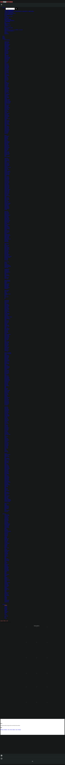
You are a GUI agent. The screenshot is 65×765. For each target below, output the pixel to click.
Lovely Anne (6, 442)
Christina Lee (6, 204)
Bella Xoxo (6, 138)
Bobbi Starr (6, 144)
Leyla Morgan (6, 427)
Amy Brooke (6, 94)
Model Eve (6, 497)
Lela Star (5, 421)
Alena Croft (6, 56)
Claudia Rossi (6, 208)
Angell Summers (7, 103)
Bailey (5, 135)
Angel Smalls (6, 97)
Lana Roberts (6, 410)
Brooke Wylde (6, 152)
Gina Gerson (6, 274)
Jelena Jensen (6, 317)
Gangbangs (6, 553)
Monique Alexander (7, 500)
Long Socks (6, 584)
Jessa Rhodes (6, 329)
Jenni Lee (6, 323)
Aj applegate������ (9, 10)
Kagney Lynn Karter (7, 353)
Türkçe (5, 610)
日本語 (5, 612)
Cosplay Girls (6, 527)
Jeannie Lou (6, 315)
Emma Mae (6, 252)
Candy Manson (6, 162)
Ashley (5, 119)
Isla (5, 295)
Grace (5, 276)
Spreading (6, 588)
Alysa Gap (6, 84)
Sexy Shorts (6, 567)
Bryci (5, 155)
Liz (5, 435)
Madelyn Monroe (7, 454)
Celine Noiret (6, 184)
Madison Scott (6, 456)
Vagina (5, 591)
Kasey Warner (6, 360)
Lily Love (6, 430)
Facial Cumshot (7, 524)
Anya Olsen (6, 111)
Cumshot (5, 542)
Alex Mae (6, 61)
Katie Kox (6, 365)
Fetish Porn (6, 540)
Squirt (5, 596)
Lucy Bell (6, 446)
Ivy (5, 297)
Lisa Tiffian (6, 432)
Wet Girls (6, 593)
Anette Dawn (6, 96)
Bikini (5, 528)
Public (5, 573)
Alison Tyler (6, 79)
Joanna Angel (6, 342)
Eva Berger (6, 258)
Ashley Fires (6, 122)
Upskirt (5, 581)
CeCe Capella (6, 182)
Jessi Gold (6, 331)
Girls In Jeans (6, 560)
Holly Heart (6, 286)
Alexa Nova (6, 64)
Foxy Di (5, 263)
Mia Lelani (6, 482)
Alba (5, 54)
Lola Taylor (6, 438)
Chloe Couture (6, 198)
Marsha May (6, 471)
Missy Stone (6, 496)
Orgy (5, 557)
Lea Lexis (6, 417)
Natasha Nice (6, 507)
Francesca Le (6, 264)
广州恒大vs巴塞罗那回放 (8, 12)
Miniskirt (6, 545)
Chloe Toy (6, 200)
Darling (5, 223)
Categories (4, 513)
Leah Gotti (6, 418)
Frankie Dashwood (7, 266)
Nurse (5, 572)
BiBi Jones (6, 140)
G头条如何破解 (7, 21)
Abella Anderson (7, 44)
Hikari (5, 282)
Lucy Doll (6, 447)
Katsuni (5, 369)
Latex (5, 561)
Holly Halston (6, 285)
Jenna (5, 319)
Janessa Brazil (6, 305)
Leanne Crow (6, 419)
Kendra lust (6, 28)
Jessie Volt (6, 339)
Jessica (5, 333)
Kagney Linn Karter (7, 352)
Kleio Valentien (7, 397)
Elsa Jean (6, 246)
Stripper (5, 597)
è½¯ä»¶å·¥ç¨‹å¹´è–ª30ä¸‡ (8, 16)
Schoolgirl (6, 583)
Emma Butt (6, 249)
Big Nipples (6, 519)
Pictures (19, 729)
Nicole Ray (6, 511)
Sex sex (5, 15)
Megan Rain (6, 475)
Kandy (5, 354)
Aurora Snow (6, 128)
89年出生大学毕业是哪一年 (9, 30)
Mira (5, 491)
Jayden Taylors (6, 314)
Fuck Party (6, 535)
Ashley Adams (6, 120)
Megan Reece (6, 476)
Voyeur (5, 599)
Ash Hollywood (7, 118)
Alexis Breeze (6, 67)
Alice (5, 73)
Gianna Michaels (7, 271)
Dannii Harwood (7, 220)
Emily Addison (6, 247)
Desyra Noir (6, 232)
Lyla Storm (6, 451)
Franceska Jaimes (7, 265)
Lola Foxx (6, 437)
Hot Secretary (6, 595)
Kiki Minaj (6, 388)
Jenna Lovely (6, 320)
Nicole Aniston (6, 510)
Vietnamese (6, 611)
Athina (5, 125)
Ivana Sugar (6, 296)
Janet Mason (6, 307)
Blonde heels (6, 33)
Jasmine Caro (6, 309)
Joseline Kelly (6, 347)
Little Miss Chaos (7, 434)
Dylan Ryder (6, 241)
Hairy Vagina (6, 547)
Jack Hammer (6, 300)
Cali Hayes (6, 158)
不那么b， (6, 24)
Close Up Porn (6, 515)
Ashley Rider (6, 123)
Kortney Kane (6, 399)
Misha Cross (6, 493)
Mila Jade (6, 488)
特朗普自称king (7, 23)
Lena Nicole (6, 423)
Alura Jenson (6, 83)
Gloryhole (6, 554)
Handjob (5, 549)
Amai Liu (6, 86)
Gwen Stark (6, 278)
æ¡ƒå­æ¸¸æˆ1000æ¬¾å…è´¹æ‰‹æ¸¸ (10, 13)
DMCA (4, 620)
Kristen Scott (6, 401)
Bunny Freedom (7, 156)
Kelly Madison (6, 377)
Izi (4, 298)
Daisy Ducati (6, 212)
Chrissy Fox (6, 202)
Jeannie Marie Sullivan (8, 316)
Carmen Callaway (7, 171)
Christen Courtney (7, 203)
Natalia (5, 504)
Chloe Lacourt (6, 199)
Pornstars (4, 38)
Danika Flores (6, 219)
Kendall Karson (7, 379)
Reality (14, 729)
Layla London (6, 415)
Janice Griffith (6, 308)
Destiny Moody (7, 231)
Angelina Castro (7, 99)
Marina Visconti (7, 468)
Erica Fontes (6, 255)
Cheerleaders (6, 526)
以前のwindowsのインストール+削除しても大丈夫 (13, 29)
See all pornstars (7, 39)
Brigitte (5, 150)
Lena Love (6, 422)
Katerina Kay (6, 362)
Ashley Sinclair (7, 124)
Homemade (6, 568)
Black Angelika (7, 141)
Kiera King (6, 384)
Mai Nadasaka (6, 458)
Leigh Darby (6, 420)
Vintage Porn (6, 592)
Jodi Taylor (6, 343)
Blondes (5, 537)
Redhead (5, 575)
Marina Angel (6, 467)
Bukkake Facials (7, 523)
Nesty (5, 509)
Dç (4, 26)
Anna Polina (6, 108)
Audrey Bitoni (6, 126)
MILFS (5, 571)
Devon (5, 233)
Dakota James (6, 213)
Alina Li (5, 76)
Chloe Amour (6, 197)
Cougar (5, 536)
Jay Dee (5, 312)
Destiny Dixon (6, 230)
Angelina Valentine (7, 101)
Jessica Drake (6, 335)
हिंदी (5, 617)
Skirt (11, 729)
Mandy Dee (6, 461)
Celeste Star (6, 183)
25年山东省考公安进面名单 (9, 20)
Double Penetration (7, 531)
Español (5, 609)
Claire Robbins (6, 207)
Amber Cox (6, 89)
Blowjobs (6, 529)
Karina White (6, 357)
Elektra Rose (6, 243)
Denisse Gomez (7, 227)
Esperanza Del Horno (8, 256)
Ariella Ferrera (6, 115)
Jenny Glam (6, 327)
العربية (5, 618)
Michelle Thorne (7, 484)
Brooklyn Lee (6, 154)
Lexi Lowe (6, 426)
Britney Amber (6, 151)
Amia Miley (6, 91)
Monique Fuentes (7, 501)
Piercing (5, 578)
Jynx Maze (6, 350)
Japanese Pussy (6, 559)
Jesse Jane (6, 330)
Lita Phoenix (6, 433)
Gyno (5, 548)
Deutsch (5, 606)
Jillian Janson (6, 341)
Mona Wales (6, 498)
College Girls (6, 514)
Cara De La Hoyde (7, 167)
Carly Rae (6, 168)
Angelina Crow (6, 100)
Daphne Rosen (6, 221)
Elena (5, 244)
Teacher (5, 598)
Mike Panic (6, 486)
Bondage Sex (6, 538)
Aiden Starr (6, 49)
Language (4, 604)
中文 (5, 613)
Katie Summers (7, 366)
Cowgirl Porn (6, 525)
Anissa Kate (6, 105)
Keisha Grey (6, 375)
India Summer (6, 290)
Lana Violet (6, 411)
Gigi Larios (6, 272)
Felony (5, 262)
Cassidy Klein (6, 179)
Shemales (6, 565)
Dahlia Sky (6, 211)
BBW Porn (6, 539)
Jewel (5, 340)
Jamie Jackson (6, 304)
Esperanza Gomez (7, 257)
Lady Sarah (6, 407)
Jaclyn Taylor (6, 301)
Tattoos (5, 580)
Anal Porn (6, 516)
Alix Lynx (6, 80)
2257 (7, 620)
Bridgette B (6, 149)
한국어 (5, 614)
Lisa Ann (5, 431)
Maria (5, 463)
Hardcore (5, 729)
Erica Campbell (7, 254)
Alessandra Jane (7, 58)
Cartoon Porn (6, 600)
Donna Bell (6, 240)
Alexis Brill (6, 68)
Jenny (5, 326)
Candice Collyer (7, 160)
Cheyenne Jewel (7, 195)
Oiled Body (6, 558)
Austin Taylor (6, 130)
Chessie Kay (6, 194)
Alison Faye (6, 78)
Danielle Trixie (6, 218)
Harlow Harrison (7, 280)
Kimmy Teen (6, 391)
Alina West (6, 77)
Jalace (5, 303)
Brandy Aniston (7, 147)
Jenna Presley (6, 321)
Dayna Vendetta (7, 224)
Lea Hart (5, 416)
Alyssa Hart (6, 85)
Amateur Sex (6, 517)
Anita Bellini (6, 106)
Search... (3, 7)
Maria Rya (6, 464)
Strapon (5, 589)
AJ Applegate (6, 51)
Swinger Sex (6, 601)
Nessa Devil (6, 508)
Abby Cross (6, 43)
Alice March (6, 74)
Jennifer (5, 324)
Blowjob (2, 729)
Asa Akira (6, 117)
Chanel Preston (6, 185)
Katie (5, 364)
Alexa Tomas (6, 65)
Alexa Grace (6, 63)
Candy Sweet (6, 163)
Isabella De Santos (7, 293)
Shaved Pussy (6, 564)
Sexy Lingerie (6, 585)
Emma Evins (6, 250)
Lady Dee (6, 406)
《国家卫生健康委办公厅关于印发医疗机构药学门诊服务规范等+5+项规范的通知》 (19, 11)
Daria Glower (6, 222)
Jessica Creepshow (7, 334)
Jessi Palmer (6, 332)
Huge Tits (6, 521)
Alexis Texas (6, 72)
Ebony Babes (6, 520)
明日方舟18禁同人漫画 (8, 27)
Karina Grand (6, 356)
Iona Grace (6, 291)
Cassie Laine (6, 180)
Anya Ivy (6, 110)
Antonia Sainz (6, 109)
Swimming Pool (7, 582)
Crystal (5, 209)
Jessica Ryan (6, 337)
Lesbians (5, 562)
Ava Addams (6, 131)
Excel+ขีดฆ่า (6, 18)
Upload (1, 620)
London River (6, 439)
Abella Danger (6, 45)
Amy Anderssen (7, 93)
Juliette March (6, 349)
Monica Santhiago (7, 499)
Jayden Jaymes (6, 313)
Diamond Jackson (7, 235)
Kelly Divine (6, 376)
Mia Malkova (6, 483)
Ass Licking (6, 532)
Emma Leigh (6, 251)
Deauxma (6, 225)
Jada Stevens (6, 302)
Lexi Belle (6, 425)
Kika (5, 386)
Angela (5, 98)
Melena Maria (6, 479)
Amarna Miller (6, 88)
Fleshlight (6, 32)
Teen (9, 729)
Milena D (6, 489)
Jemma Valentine (7, 318)
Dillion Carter (6, 236)
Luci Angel (6, 443)
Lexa (5, 424)
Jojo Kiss (6, 346)
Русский (5, 608)
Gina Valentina (6, 275)
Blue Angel (6, 143)
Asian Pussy (6, 518)
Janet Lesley (6, 306)
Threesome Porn (7, 579)
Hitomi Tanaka (6, 283)
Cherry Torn (6, 193)
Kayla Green (6, 371)
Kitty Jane (6, 396)
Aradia (5, 112)
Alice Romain (6, 75)
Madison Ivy (6, 455)
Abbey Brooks (6, 42)
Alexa (5, 62)
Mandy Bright (6, 460)
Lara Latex (6, 413)
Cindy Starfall (6, 206)
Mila (5, 487)
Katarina (5, 361)
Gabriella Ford (6, 269)
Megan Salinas (6, 477)
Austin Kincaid (6, 129)
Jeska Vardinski (7, 328)
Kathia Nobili (6, 363)
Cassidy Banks (6, 178)
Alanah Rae (6, 53)
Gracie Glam (6, 277)
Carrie (5, 175)
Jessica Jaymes (6, 336)
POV (5, 576)
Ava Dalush (6, 132)
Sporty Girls (6, 594)
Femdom (5, 541)
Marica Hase (6, 465)
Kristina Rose (6, 402)
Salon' (5, 31)
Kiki (5, 387)
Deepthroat (6, 530)
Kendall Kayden (7, 380)
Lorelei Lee (6, 440)
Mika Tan (6, 485)
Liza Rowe (6, 436)
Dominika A (6, 239)
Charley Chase (6, 187)
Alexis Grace (6, 71)
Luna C (5, 449)
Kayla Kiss (6, 373)
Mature (5, 546)
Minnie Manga (6, 490)
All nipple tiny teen (7, 25)
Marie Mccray (6, 466)
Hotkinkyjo (6, 288)
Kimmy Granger (7, 390)
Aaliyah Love (6, 41)
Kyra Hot (6, 404)
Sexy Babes (6, 586)
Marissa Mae (6, 469)
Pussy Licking (6, 574)
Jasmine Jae (6, 310)
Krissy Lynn (6, 400)
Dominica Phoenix (7, 238)
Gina (5, 273)
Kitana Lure (6, 394)
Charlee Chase (6, 186)
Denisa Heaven (6, 226)
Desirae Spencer (7, 228)
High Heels (6, 551)
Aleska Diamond (7, 57)
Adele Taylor (6, 47)
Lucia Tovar (6, 444)
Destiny (5, 229)
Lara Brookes (6, 412)
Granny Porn (6, 570)
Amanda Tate (6, 87)
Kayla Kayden (6, 372)
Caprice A (6, 166)
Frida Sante (6, 267)
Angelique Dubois (7, 102)
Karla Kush (6, 358)
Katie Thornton (6, 367)
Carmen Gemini (7, 173)
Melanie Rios (6, 478)
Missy (5, 494)
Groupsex (6, 552)
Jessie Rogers (6, 338)
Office (5, 556)
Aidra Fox (6, 50)
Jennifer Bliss (6, 325)
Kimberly (6, 389)
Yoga (5, 590)
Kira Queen (6, 393)
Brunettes (6, 534)
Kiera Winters (6, 385)
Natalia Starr (6, 505)
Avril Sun (6, 133)
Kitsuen (5, 395)
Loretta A (6, 441)
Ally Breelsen (6, 82)
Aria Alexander (6, 113)
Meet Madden (6, 473)
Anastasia (6, 95)
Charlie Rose (6, 188)
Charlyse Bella (6, 191)
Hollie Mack (6, 284)
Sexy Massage (6, 569)
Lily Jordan (6, 428)
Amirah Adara (6, 92)
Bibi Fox (5, 139)
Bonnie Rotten (6, 145)
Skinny (5, 587)
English (5, 605)
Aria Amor (6, 114)
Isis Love (6, 294)
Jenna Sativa (6, 322)
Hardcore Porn (6, 550)
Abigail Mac (6, 46)
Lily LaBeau (6, 429)
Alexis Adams (6, 66)
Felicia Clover (6, 261)
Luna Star (6, 450)
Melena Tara (6, 480)
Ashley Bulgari (6, 121)
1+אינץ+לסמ (6, 17)
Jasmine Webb (6, 311)
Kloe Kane (6, 398)
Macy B (5, 453)
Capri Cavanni (6, 165)
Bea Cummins (6, 136)
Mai (5, 457)
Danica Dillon (6, 217)
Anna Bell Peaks (7, 107)
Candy (5, 161)
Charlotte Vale (6, 190)
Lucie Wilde (6, 445)
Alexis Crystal (6, 69)
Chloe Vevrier (6, 201)
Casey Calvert (6, 177)
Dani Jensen (6, 216)
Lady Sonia (6, 408)
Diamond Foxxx (7, 234)
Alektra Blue (6, 55)
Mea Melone (6, 472)
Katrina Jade (6, 368)
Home (3, 36)
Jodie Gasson (6, 344)
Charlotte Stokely (7, 189)
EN (32, 761)
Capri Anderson (7, 164)
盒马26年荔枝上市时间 (8, 14)
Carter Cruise (6, 176)
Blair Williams (6, 142)
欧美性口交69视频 (7, 19)
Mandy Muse (6, 462)
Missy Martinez (7, 495)
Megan (5, 474)
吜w (5, 22)
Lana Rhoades (6, 409)
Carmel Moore (6, 169)
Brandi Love (6, 146)
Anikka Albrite (6, 104)
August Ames (6, 127)
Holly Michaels (7, 287)
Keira (5, 374)
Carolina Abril (6, 174)
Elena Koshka (6, 245)
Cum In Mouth (6, 543)
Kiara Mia (6, 383)
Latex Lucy (6, 414)
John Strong (6, 345)
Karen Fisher (6, 355)
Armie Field (6, 116)
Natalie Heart (6, 506)
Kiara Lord (6, 382)
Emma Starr (6, 253)
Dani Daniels (6, 215)
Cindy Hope (6, 205)
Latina (5, 563)
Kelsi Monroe (6, 378)
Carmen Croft (6, 172)
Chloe (5, 196)
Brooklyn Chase (7, 153)
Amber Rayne (6, 90)
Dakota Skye (6, 214)
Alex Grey (6, 60)
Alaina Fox (6, 52)
